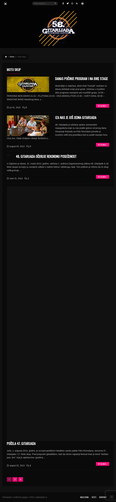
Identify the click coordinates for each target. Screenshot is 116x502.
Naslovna (84, 497)
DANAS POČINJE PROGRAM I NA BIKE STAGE (81, 78)
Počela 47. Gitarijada (21, 443)
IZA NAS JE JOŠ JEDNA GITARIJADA (75, 117)
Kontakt (103, 497)
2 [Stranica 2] (14, 479)
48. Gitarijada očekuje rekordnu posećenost (46, 156)
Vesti (94, 497)
